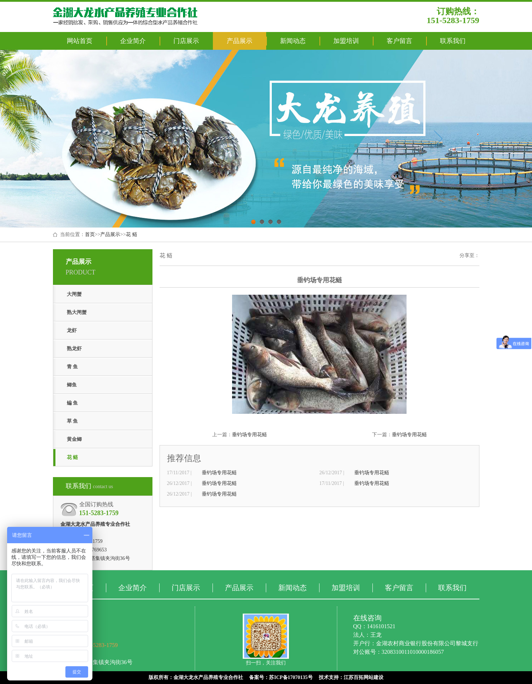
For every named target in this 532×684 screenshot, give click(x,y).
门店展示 (186, 40)
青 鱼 (72, 366)
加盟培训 (346, 40)
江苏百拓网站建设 (363, 677)
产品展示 (239, 40)
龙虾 (72, 330)
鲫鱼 (72, 385)
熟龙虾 (74, 348)
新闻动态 (293, 40)
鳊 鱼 (72, 403)
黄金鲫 (74, 439)
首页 (90, 234)
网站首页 (79, 40)
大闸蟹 (74, 294)
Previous (91, 138)
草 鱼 (72, 421)
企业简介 (133, 40)
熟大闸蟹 (77, 312)
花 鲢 (131, 234)
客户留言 (399, 40)
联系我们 (453, 40)
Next (438, 138)
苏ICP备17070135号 (290, 677)
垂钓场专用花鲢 (249, 434)
